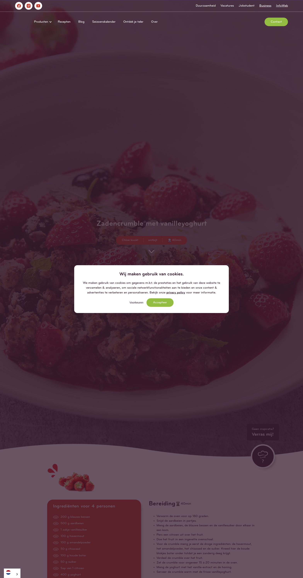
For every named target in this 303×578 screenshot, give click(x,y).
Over (154, 21)
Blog (81, 21)
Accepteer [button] (160, 302)
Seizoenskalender (103, 21)
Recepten (64, 21)
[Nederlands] (12, 572)
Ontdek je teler (133, 21)
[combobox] (12, 573)
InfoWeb (282, 5)
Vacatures (227, 5)
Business (265, 5)
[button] (42, 22)
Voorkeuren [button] (136, 302)
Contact (276, 21)
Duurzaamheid (206, 5)
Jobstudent (246, 5)
